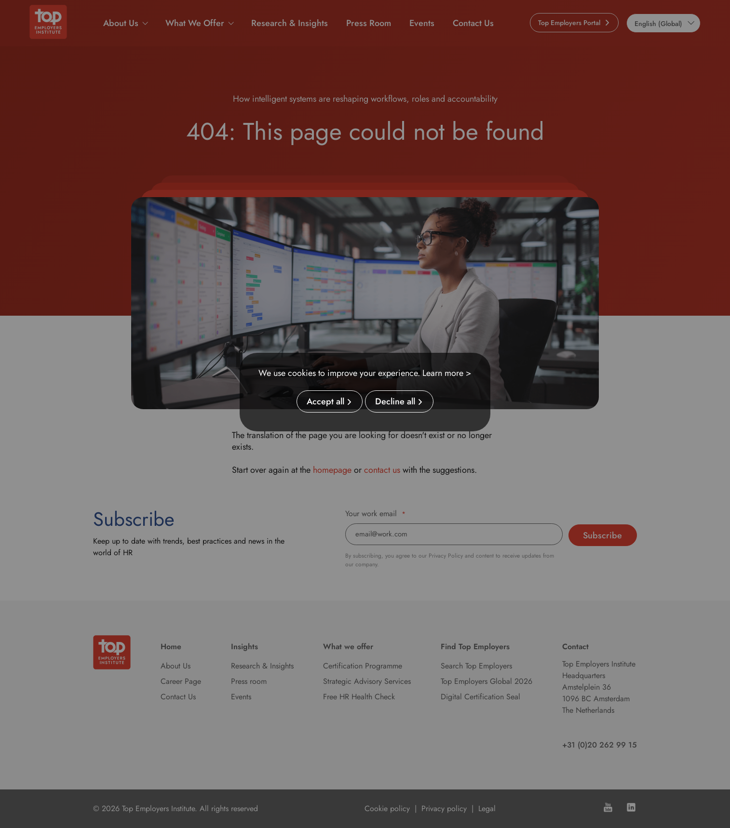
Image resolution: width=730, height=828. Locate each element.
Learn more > (447, 373)
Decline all (395, 401)
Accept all (325, 401)
